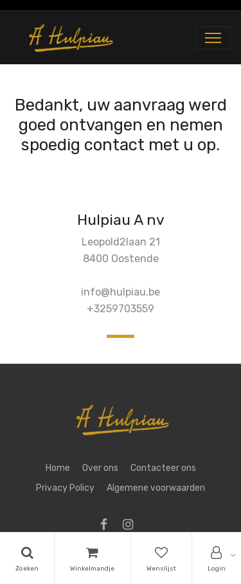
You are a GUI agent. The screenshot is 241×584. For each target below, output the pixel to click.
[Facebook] (108, 525)
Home (58, 468)
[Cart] (92, 558)
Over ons (100, 468)
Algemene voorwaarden (156, 487)
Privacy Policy (65, 487)
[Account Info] (216, 558)
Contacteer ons (163, 468)
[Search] (27, 558)
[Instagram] (132, 525)
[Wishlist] (161, 558)
